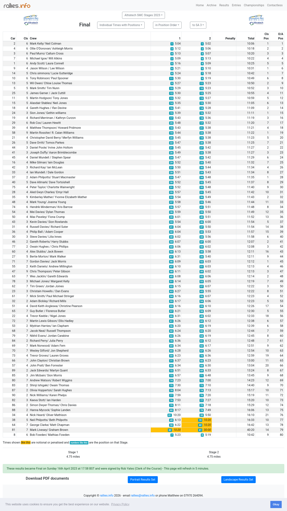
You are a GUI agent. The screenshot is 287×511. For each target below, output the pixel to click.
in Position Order (166, 25)
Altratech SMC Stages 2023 (142, 15)
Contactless (275, 5)
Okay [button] (276, 504)
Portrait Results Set (142, 479)
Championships (254, 5)
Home (200, 5)
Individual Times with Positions (120, 25)
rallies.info (106, 495)
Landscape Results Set (238, 479)
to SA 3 (197, 25)
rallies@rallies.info (143, 495)
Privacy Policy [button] (120, 504)
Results (224, 5)
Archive (211, 5)
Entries (236, 5)
